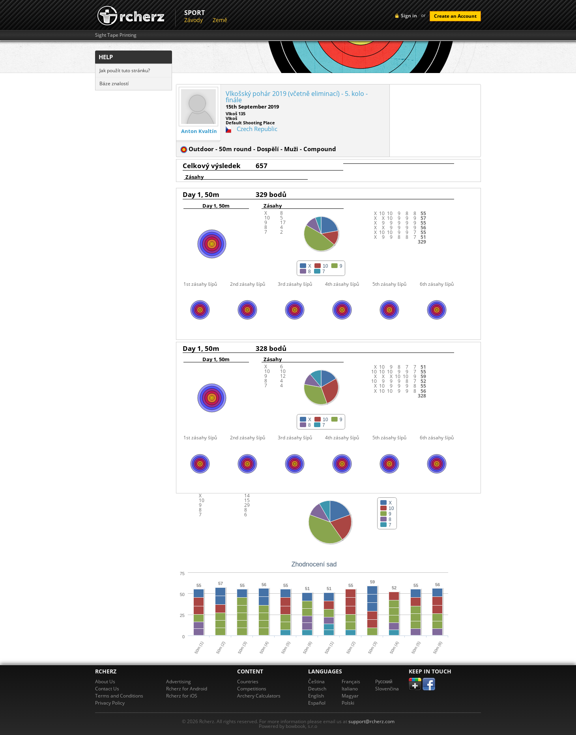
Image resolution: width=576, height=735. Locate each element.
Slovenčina (387, 688)
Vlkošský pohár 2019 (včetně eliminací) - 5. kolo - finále (297, 96)
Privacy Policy (110, 702)
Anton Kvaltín (199, 131)
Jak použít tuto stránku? (124, 70)
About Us (105, 681)
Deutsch (317, 688)
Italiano (350, 688)
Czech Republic (257, 129)
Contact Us (107, 688)
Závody (193, 20)
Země (220, 20)
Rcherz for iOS (181, 695)
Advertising (178, 681)
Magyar (350, 695)
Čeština (316, 681)
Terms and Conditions (119, 695)
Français (351, 681)
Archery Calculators (259, 695)
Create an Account (455, 16)
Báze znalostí (114, 83)
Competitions (251, 688)
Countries (247, 681)
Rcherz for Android (186, 688)
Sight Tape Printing (116, 35)
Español (316, 702)
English (316, 695)
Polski (348, 702)
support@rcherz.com (371, 721)
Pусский (384, 681)
